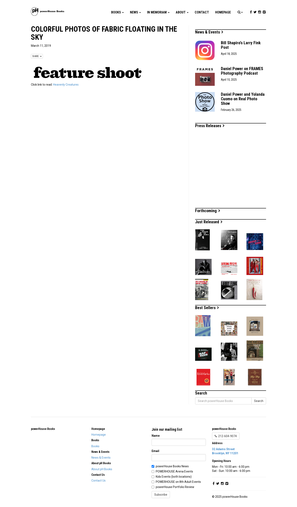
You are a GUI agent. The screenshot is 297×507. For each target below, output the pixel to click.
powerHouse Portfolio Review (175, 487)
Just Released (209, 221)
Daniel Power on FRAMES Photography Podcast (242, 71)
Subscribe (160, 494)
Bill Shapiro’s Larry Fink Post (241, 45)
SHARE (37, 56)
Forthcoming (207, 210)
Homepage (223, 12)
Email (155, 451)
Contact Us (98, 480)
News (135, 12)
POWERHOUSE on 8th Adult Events (178, 481)
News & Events (209, 32)
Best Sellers (207, 307)
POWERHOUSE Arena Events (174, 471)
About (182, 12)
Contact (202, 12)
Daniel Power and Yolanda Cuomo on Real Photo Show (243, 99)
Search (258, 401)
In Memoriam (158, 12)
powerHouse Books (43, 428)
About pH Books (101, 469)
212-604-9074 (226, 436)
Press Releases (210, 125)
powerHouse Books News (172, 466)
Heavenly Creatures (66, 84)
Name (156, 435)
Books (117, 12)
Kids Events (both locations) (174, 476)
